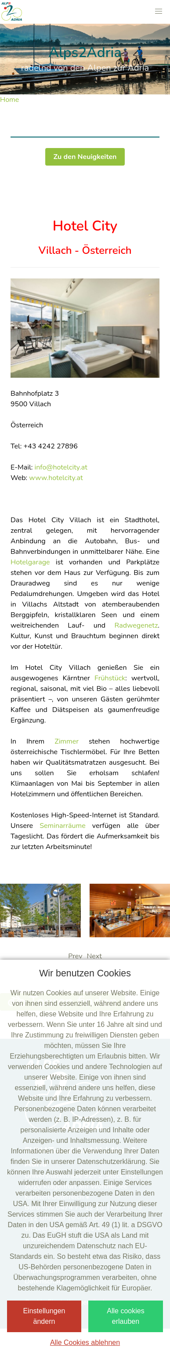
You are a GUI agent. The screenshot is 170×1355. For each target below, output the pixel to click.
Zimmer (66, 741)
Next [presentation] (94, 956)
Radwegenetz (136, 625)
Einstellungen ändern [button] (44, 1316)
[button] (158, 11)
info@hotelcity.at (61, 467)
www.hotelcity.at (56, 478)
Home (9, 100)
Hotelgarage (30, 562)
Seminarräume (62, 826)
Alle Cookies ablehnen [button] (85, 1342)
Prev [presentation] (75, 956)
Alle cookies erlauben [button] (125, 1316)
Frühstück (109, 678)
